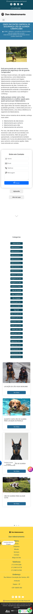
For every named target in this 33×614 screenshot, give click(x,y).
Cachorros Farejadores (17, 286)
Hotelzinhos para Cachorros (17, 337)
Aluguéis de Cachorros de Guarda (17, 278)
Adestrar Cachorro (16, 275)
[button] (14, 525)
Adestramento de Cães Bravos (17, 255)
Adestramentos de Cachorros (17, 267)
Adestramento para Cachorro (17, 259)
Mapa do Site (16, 558)
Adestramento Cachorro (17, 247)
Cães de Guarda (16, 290)
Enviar (17, 183)
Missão (16, 549)
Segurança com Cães (17, 341)
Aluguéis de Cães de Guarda (17, 282)
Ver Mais (16, 392)
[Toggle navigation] (3, 20)
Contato (16, 555)
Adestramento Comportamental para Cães (17, 251)
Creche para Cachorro (17, 302)
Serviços (16, 552)
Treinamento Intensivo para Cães (17, 349)
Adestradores (16, 243)
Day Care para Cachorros (17, 314)
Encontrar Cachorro (16, 321)
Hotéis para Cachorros (17, 325)
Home (17, 544)
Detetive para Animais (17, 318)
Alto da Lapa (16, 197)
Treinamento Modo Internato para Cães (17, 353)
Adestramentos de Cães (17, 271)
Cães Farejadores (16, 294)
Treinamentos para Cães (17, 357)
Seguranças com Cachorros (17, 345)
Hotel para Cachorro (17, 333)
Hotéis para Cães (16, 329)
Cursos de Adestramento (17, 306)
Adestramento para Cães (17, 263)
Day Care (16, 310)
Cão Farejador (16, 298)
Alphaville (16, 191)
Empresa (16, 546)
